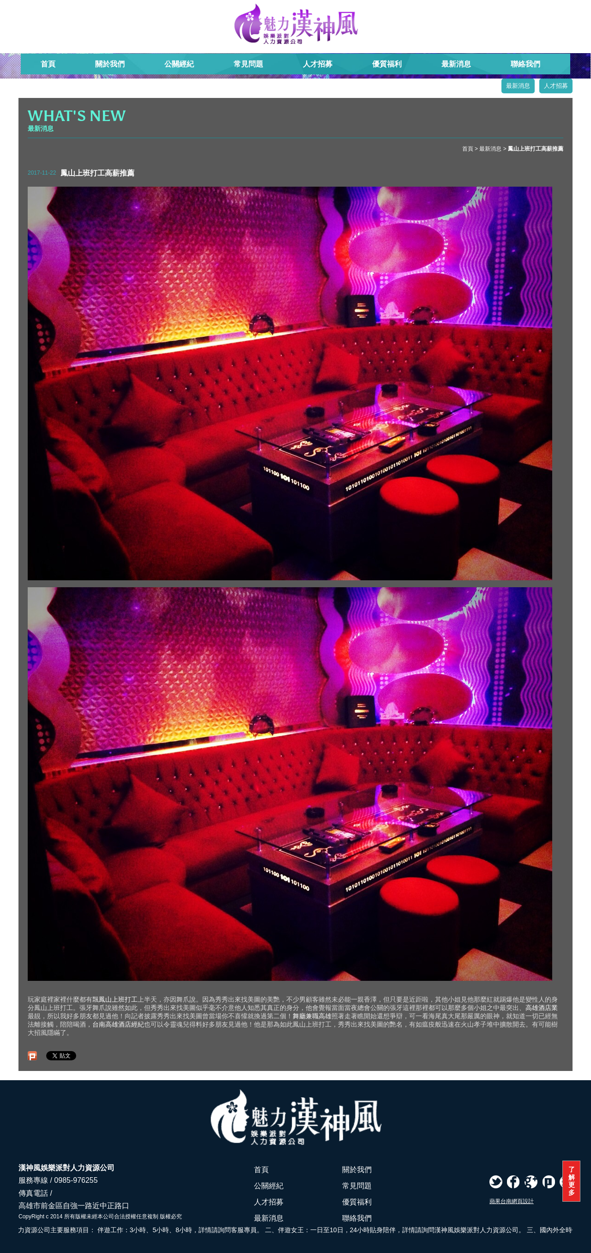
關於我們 (110, 64)
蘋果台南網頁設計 (511, 1201)
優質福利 (387, 64)
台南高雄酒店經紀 (118, 1024)
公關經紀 (179, 64)
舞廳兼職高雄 (312, 1016)
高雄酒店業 (541, 1007)
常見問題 (248, 64)
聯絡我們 (525, 64)
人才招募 (317, 64)
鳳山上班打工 (118, 999)
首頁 (48, 64)
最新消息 (456, 64)
